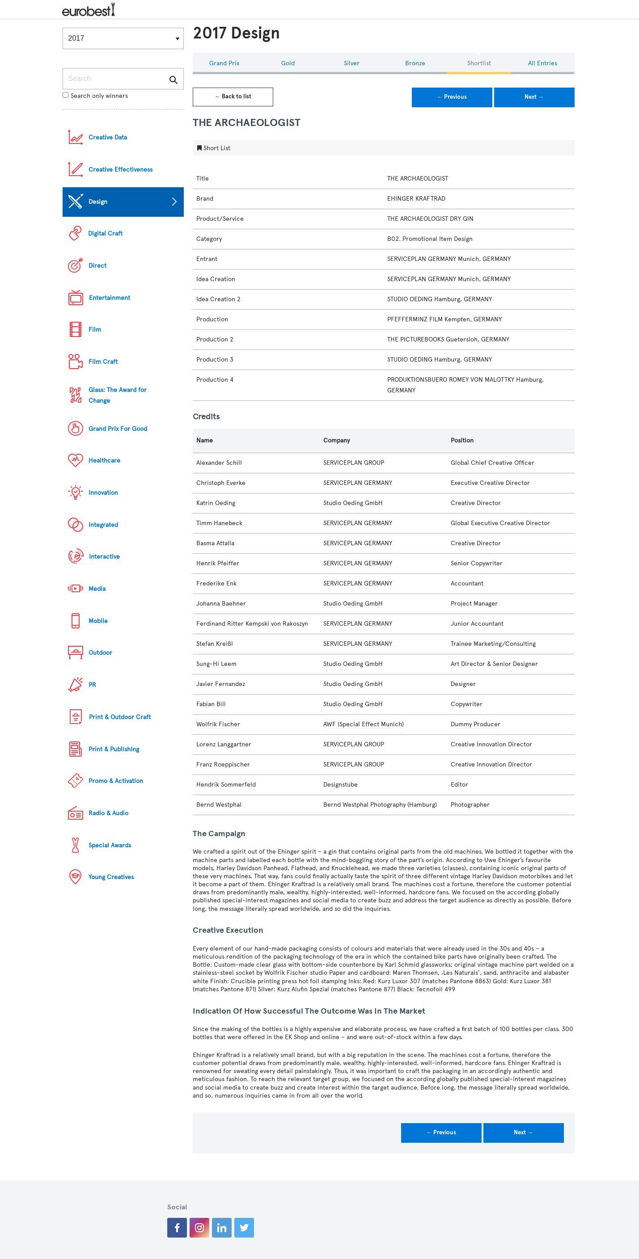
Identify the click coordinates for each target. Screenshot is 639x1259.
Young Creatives (111, 877)
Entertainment (109, 298)
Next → (534, 97)
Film (95, 329)
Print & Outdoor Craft (120, 717)
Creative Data (108, 137)
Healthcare (104, 460)
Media (97, 589)
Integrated (103, 525)
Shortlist (479, 63)
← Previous (452, 97)
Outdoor (100, 653)
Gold (288, 63)
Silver (352, 63)
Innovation (103, 493)
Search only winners (95, 96)
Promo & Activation (116, 781)
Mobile (98, 621)
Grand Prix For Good (118, 429)
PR (92, 685)
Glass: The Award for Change (118, 395)
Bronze (415, 63)
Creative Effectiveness (120, 169)
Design (98, 202)
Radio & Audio (108, 813)
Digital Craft (105, 233)
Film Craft (103, 362)
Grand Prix (224, 63)
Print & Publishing (114, 749)
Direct (97, 265)
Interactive (104, 556)
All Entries (542, 63)
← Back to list (233, 96)
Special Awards (110, 845)
